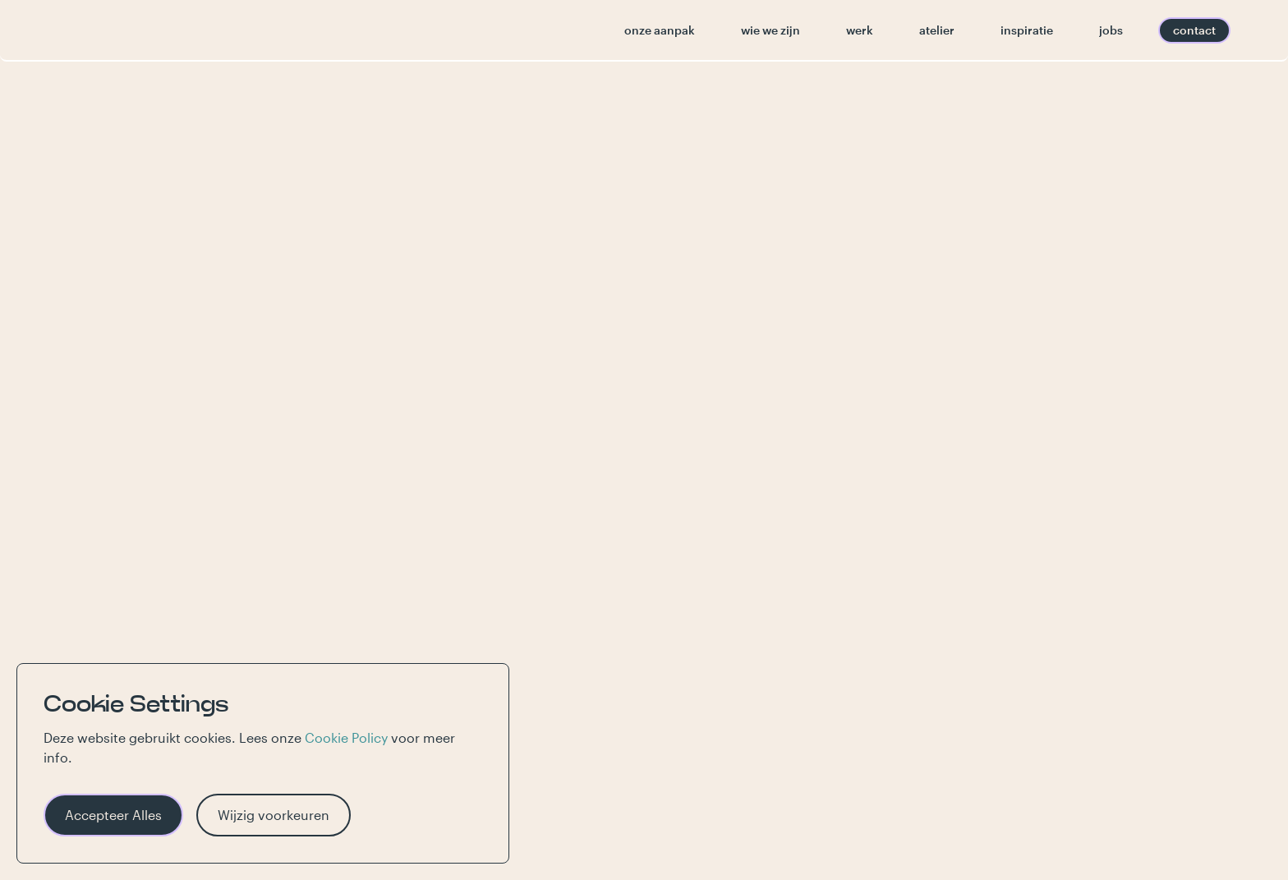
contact (1194, 30)
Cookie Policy (346, 737)
